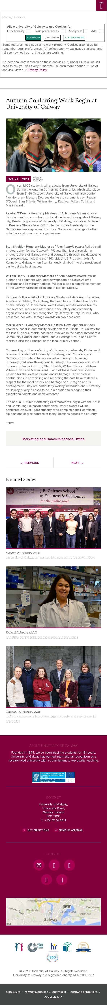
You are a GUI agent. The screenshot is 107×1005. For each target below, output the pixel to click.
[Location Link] (53, 923)
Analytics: (75, 31)
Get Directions (38, 830)
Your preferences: (46, 31)
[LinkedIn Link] (46, 879)
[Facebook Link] (54, 865)
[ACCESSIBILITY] (53, 997)
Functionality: (16, 31)
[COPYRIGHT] (61, 992)
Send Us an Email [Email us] (71, 830)
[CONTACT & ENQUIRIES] (85, 992)
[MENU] (101, 5)
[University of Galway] (19, 84)
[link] (19, 947)
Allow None (53, 38)
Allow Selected (76, 38)
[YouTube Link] (69, 865)
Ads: (94, 31)
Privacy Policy (37, 70)
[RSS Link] (61, 879)
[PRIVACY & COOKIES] (38, 992)
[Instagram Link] (38, 865)
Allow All (35, 38)
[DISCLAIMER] (15, 992)
